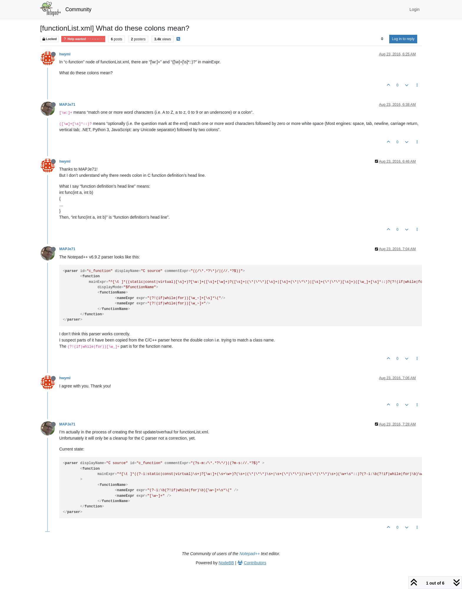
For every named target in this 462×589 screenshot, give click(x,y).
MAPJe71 (67, 105)
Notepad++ (250, 553)
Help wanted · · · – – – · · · (83, 39)
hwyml (64, 54)
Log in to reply (403, 39)
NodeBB (226, 562)
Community (78, 9)
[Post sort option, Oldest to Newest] (382, 39)
